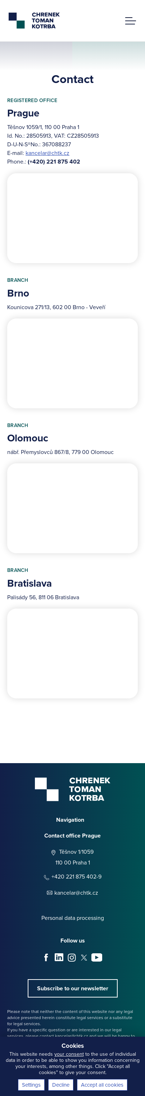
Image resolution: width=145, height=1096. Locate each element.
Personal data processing (72, 918)
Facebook (46, 957)
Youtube (96, 957)
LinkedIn (59, 957)
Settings (31, 1084)
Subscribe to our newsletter (72, 988)
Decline (60, 1084)
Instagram (71, 957)
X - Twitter (84, 957)
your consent (69, 1054)
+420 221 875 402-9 (76, 876)
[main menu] (130, 18)
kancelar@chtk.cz (47, 153)
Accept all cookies (102, 1084)
